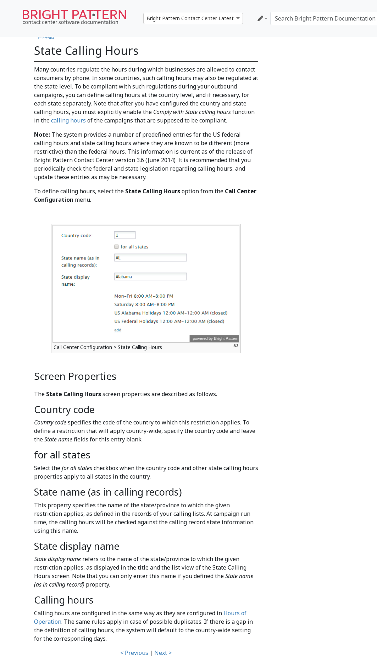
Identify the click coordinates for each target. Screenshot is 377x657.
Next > (163, 653)
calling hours (68, 120)
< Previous (134, 653)
